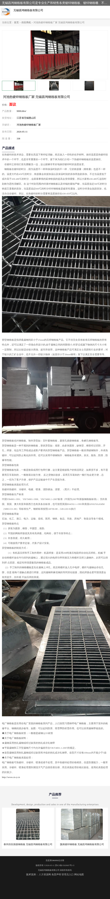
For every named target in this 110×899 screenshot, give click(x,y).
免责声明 (56, 874)
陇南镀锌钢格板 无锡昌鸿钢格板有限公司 (82, 844)
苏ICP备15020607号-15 (64, 865)
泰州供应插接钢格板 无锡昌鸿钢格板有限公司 (28, 844)
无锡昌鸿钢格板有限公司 (48, 870)
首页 (16, 22)
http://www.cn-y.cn (11, 777)
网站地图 (79, 874)
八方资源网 (45, 874)
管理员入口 (68, 874)
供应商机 (26, 22)
